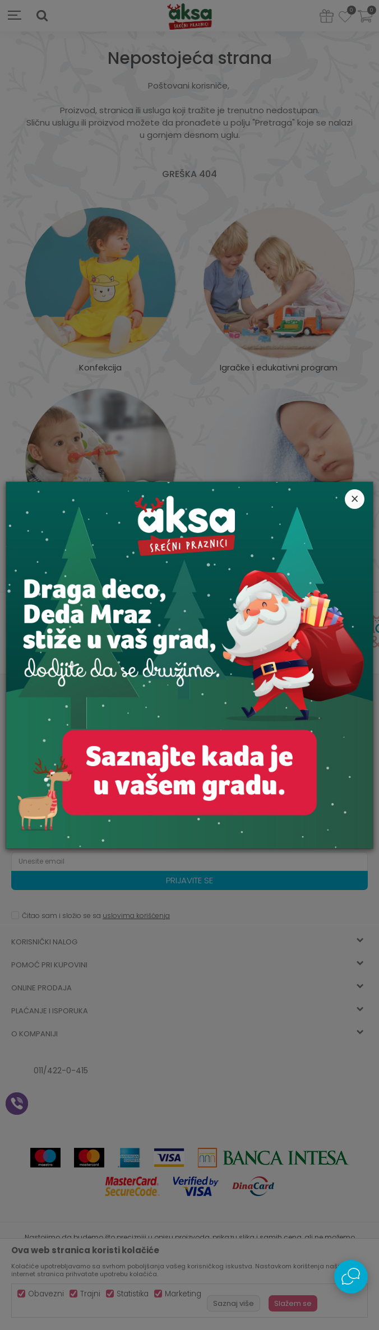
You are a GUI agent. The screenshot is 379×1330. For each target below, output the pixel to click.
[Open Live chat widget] (351, 1277)
